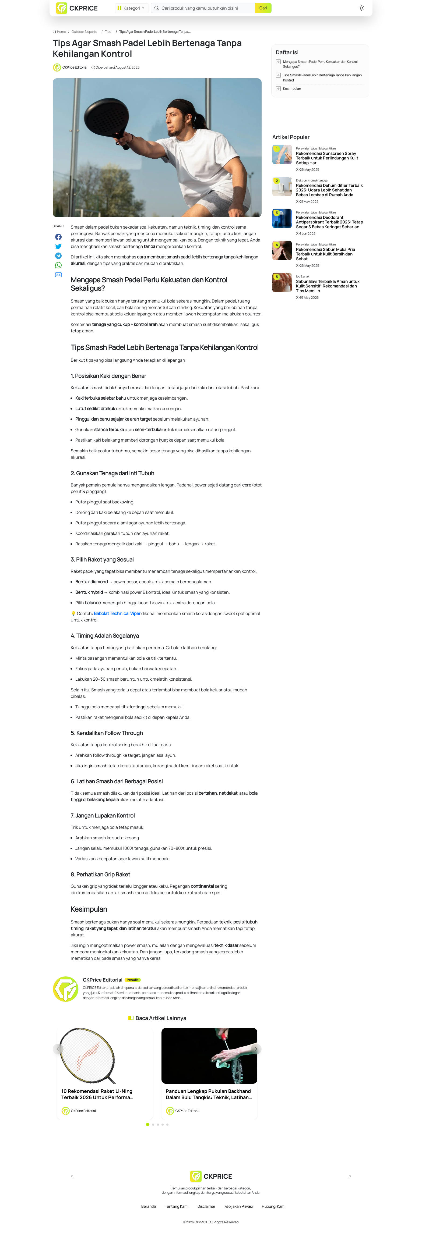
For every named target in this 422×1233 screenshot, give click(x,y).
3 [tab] (158, 1125)
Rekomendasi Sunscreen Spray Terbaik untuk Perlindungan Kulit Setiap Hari (327, 123)
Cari (263, 8)
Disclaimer (206, 1206)
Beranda (148, 1206)
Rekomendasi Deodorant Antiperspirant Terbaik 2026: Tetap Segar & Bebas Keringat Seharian (329, 187)
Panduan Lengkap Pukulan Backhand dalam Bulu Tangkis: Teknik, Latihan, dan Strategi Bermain (208, 1097)
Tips (108, 31)
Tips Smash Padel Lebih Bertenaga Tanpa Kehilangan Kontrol (322, 67)
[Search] (207, 8)
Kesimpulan (292, 77)
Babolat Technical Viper (117, 613)
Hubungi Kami (273, 1206)
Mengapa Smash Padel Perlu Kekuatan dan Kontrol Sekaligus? (320, 53)
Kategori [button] (129, 8)
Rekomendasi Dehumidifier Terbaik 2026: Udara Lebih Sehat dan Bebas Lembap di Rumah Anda (329, 155)
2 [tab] (153, 1125)
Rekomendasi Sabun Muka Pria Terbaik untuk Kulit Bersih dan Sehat (325, 219)
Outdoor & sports (84, 31)
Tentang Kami (176, 1206)
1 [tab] (147, 1124)
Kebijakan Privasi (238, 1206)
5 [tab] (167, 1125)
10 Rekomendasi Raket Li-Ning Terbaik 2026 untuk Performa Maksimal (96, 1097)
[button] (361, 8)
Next (256, 1049)
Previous (58, 1049)
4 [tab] (162, 1125)
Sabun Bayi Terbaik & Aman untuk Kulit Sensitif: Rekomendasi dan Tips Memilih (328, 251)
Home (61, 31)
